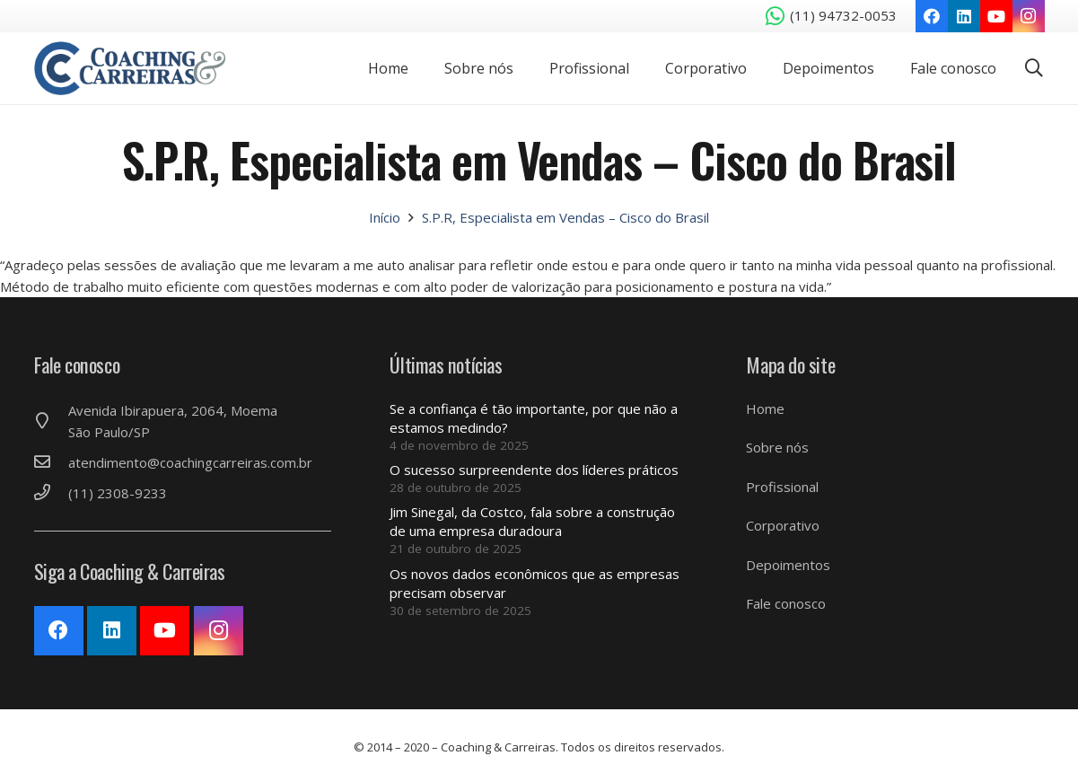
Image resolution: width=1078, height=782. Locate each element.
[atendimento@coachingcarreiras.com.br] (51, 462)
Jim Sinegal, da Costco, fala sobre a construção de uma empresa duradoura (532, 521)
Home (765, 408)
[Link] (130, 68)
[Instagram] (1028, 16)
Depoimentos (788, 565)
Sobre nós (777, 447)
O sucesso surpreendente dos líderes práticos (534, 470)
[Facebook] (932, 16)
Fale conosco (786, 603)
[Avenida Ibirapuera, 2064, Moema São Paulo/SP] (51, 421)
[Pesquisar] (1034, 68)
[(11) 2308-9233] (51, 493)
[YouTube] (996, 16)
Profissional (782, 487)
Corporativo (782, 525)
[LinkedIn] (964, 16)
